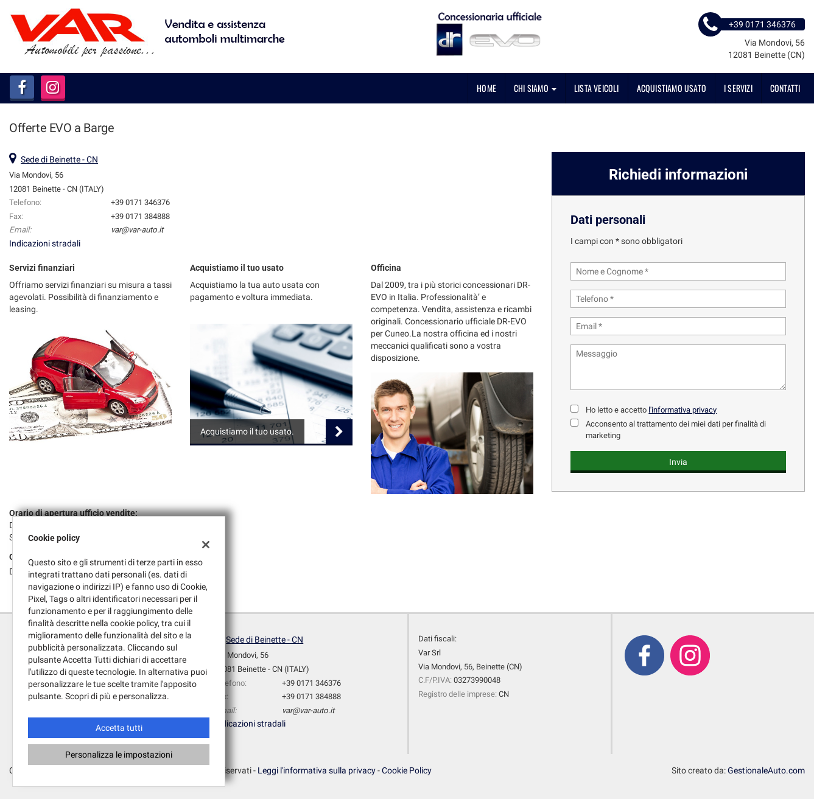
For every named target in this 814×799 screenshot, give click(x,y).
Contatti (785, 88)
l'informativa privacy (682, 409)
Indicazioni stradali (44, 243)
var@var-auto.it (137, 229)
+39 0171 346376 (140, 202)
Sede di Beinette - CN (59, 159)
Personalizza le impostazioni (118, 754)
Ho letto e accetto (651, 409)
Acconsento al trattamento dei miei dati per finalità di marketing (676, 429)
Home (486, 88)
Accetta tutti (119, 728)
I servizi (738, 88)
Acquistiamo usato (671, 88)
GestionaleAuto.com (766, 770)
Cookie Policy (407, 770)
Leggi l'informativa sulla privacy (317, 770)
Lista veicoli (596, 88)
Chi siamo (535, 88)
